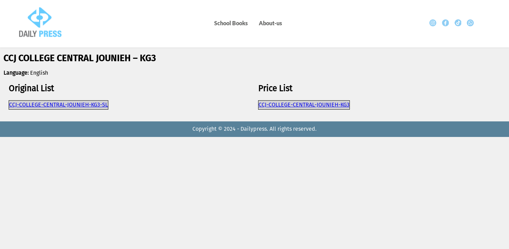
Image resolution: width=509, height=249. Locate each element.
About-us (270, 23)
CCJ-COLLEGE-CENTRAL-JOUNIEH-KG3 (303, 105)
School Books (231, 23)
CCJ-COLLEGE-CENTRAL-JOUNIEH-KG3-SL (58, 105)
